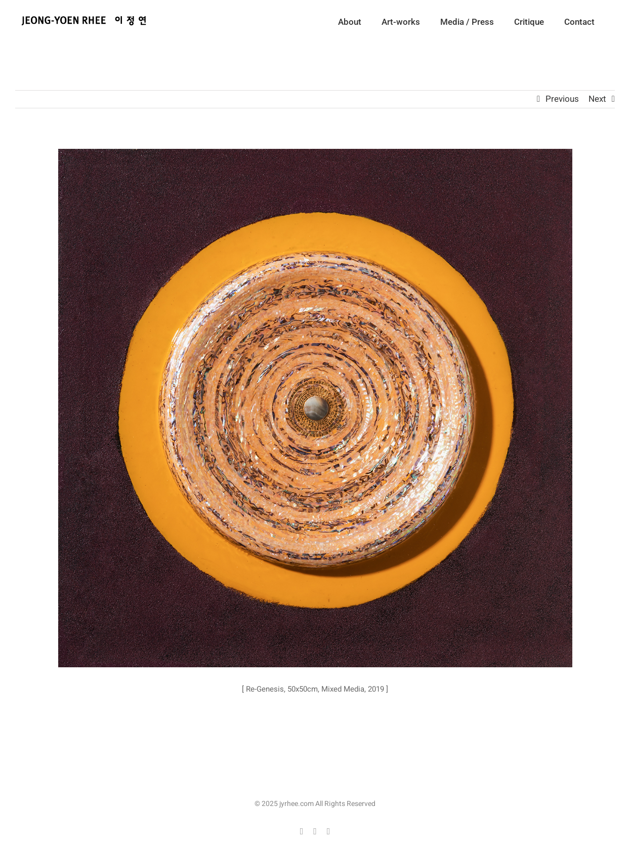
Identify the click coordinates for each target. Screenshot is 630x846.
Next (597, 99)
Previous (562, 99)
